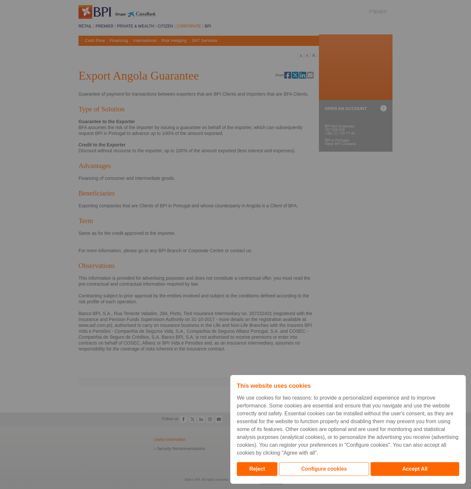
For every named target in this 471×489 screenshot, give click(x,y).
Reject (257, 469)
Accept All (415, 469)
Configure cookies (324, 469)
